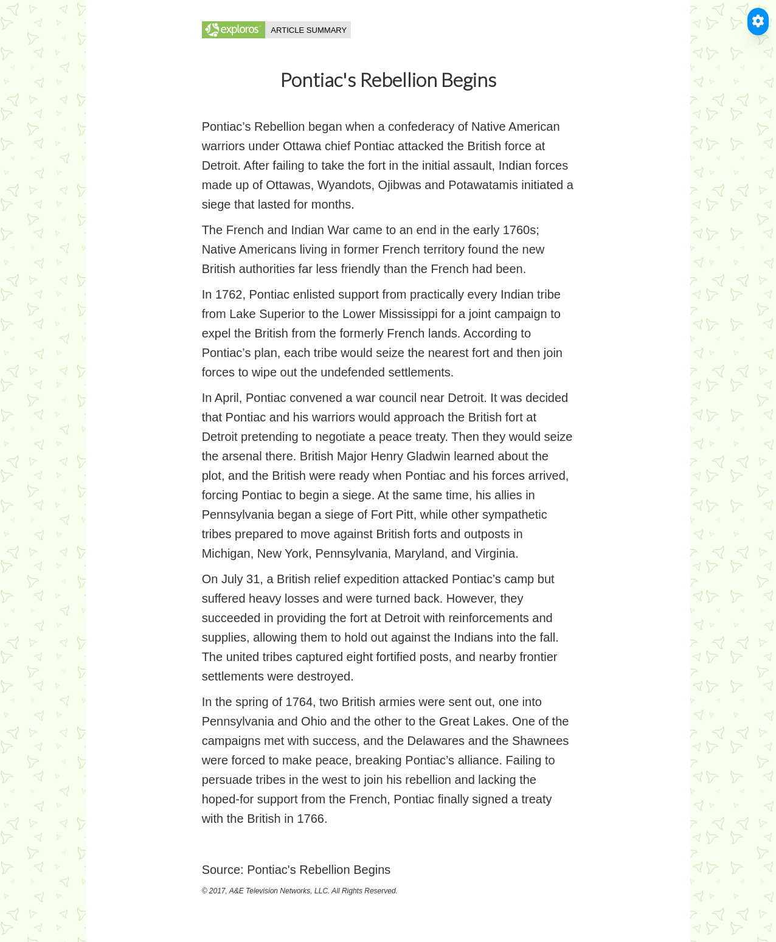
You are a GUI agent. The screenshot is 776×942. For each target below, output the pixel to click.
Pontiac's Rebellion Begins (318, 869)
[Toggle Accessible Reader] (758, 21)
